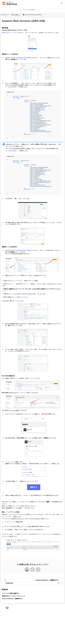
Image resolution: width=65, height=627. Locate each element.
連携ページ (21, 523)
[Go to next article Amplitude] (32, 598)
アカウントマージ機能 (12, 537)
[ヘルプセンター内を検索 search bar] (40, 10)
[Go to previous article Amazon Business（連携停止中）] (32, 595)
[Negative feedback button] (38, 584)
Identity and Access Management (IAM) (17, 57)
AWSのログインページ (9, 32)
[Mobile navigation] (61, 3)
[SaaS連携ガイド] (16, 14)
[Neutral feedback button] (32, 584)
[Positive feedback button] (27, 584)
